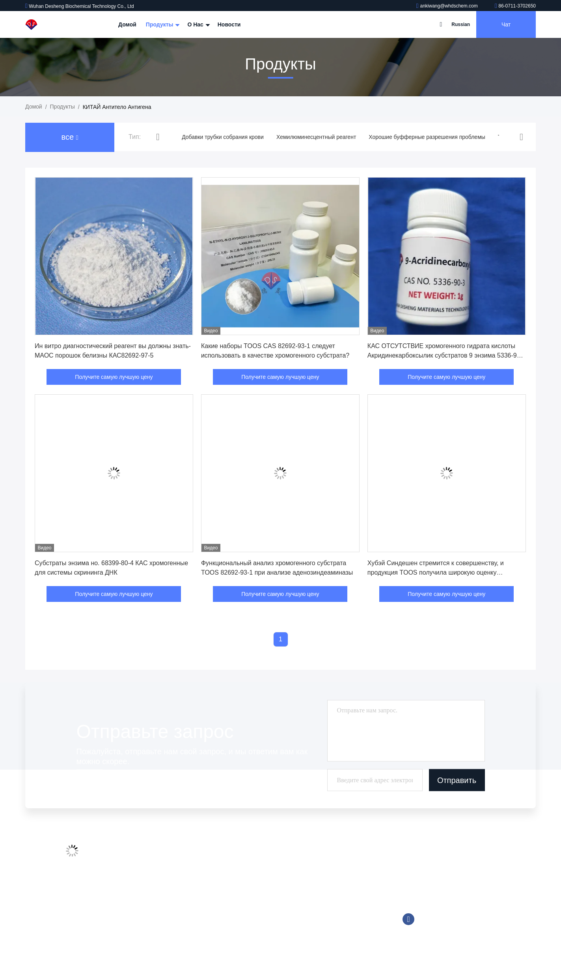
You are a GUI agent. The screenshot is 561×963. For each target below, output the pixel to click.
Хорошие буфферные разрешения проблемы (427, 137)
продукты (62, 106)
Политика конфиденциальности (180, 929)
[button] (158, 137)
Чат (506, 24)
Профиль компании (164, 854)
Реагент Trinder (272, 914)
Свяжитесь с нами (162, 899)
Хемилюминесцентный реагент (316, 137)
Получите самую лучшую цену (114, 377)
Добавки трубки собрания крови (223, 137)
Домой (127, 24)
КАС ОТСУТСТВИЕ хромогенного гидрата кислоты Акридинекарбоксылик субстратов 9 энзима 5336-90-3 (444, 355)
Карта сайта (154, 914)
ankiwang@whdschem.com (447, 6)
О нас (197, 24)
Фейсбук (408, 919)
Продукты (162, 24)
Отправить (456, 780)
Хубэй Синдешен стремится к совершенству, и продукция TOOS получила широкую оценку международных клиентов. (435, 572)
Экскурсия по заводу (165, 869)
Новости (229, 24)
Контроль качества (163, 884)
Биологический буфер (281, 929)
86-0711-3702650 (515, 6)
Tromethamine (271, 899)
